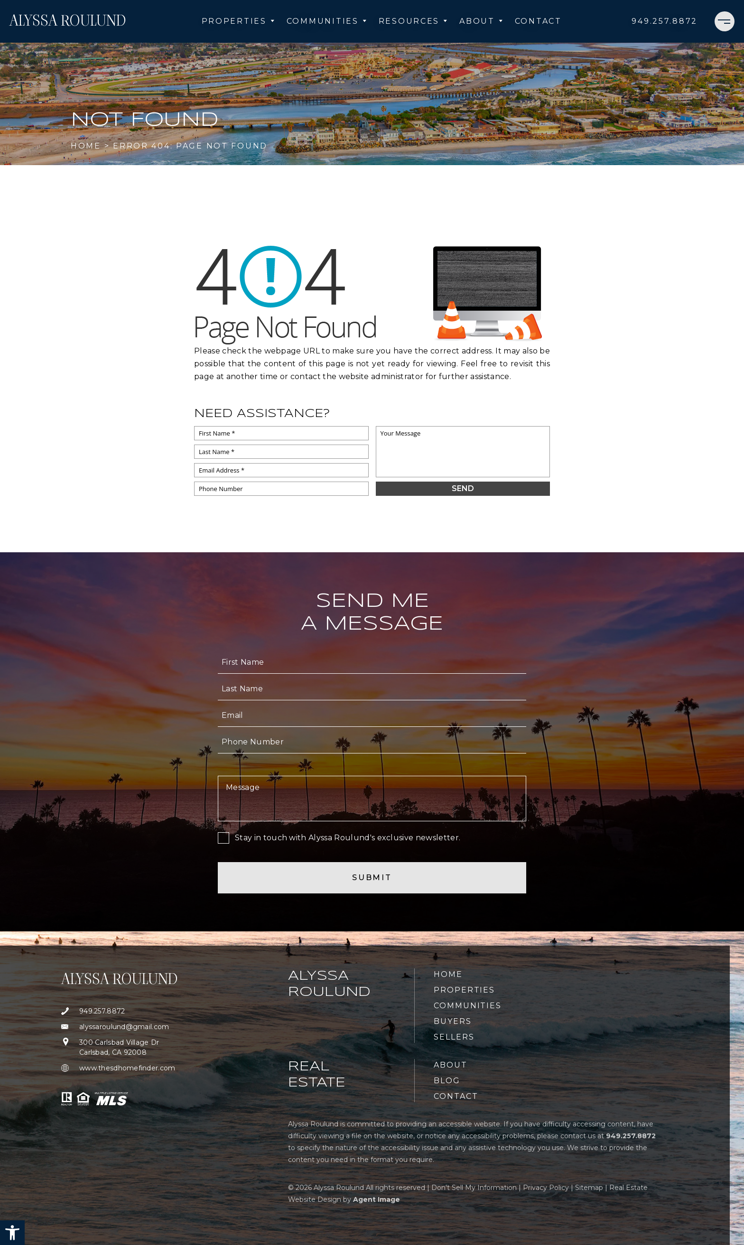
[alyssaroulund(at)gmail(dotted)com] (119, 1027)
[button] (12, 1232)
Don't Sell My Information (474, 1187)
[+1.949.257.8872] (665, 21)
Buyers (453, 1021)
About (481, 21)
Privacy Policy (546, 1187)
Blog (447, 1080)
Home (448, 974)
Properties (238, 21)
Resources (413, 21)
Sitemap (589, 1187)
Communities (327, 21)
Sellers (454, 1036)
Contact (538, 21)
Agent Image (376, 1199)
